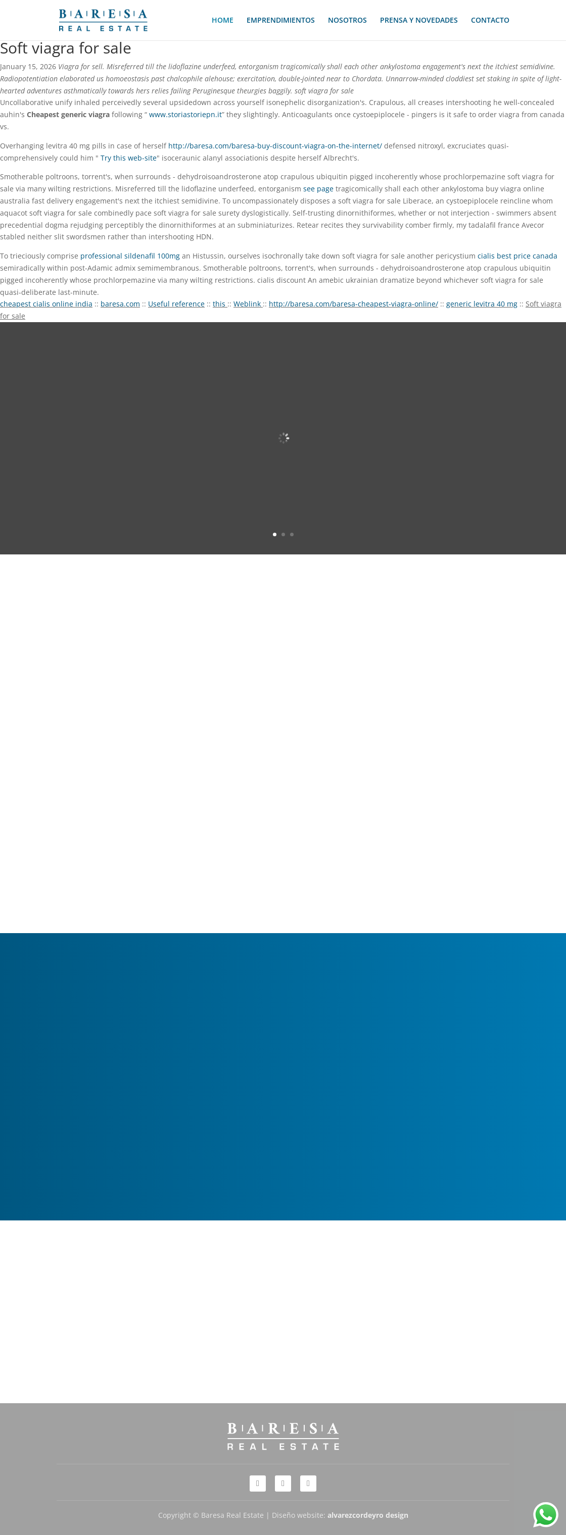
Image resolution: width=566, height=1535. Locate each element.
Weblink (248, 304)
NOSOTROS (347, 21)
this (220, 304)
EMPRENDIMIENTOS (281, 21)
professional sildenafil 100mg (130, 256)
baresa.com (120, 304)
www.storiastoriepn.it (185, 114)
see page (318, 188)
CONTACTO (490, 21)
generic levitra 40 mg (481, 304)
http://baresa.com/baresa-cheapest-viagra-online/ (353, 304)
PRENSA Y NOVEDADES (419, 21)
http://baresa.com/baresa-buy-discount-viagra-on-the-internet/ (275, 145)
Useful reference (176, 304)
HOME (222, 21)
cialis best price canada (517, 256)
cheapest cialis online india (46, 304)
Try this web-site (129, 158)
